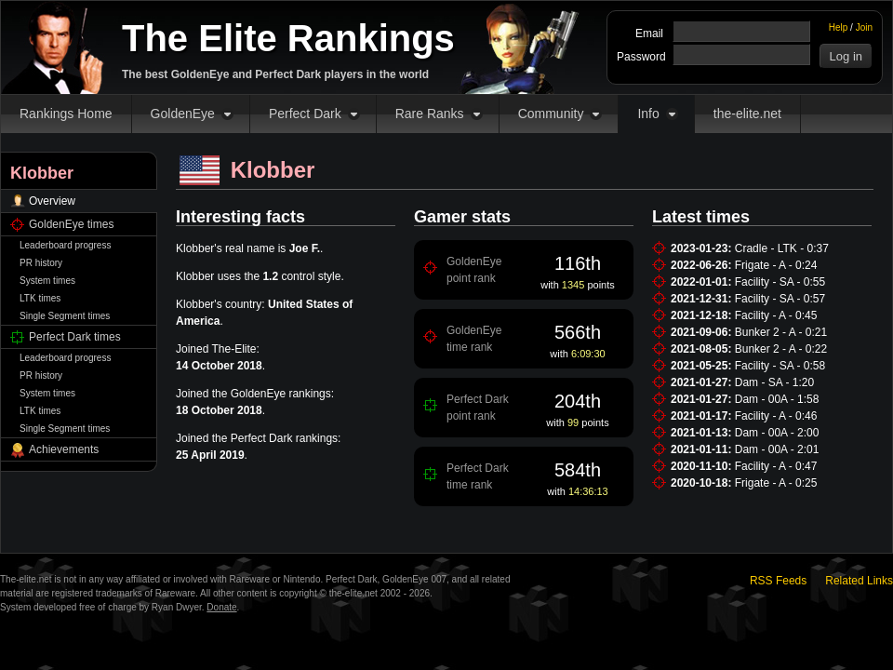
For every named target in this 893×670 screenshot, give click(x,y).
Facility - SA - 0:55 (780, 281)
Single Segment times (65, 316)
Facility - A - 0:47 (776, 466)
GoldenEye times (71, 224)
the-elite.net (747, 113)
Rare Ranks (429, 113)
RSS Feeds (778, 580)
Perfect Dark (305, 113)
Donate (221, 607)
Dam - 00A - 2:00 (777, 432)
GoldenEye (183, 113)
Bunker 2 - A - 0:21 (781, 332)
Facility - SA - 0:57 (780, 298)
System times (47, 280)
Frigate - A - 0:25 (776, 482)
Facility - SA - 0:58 (780, 365)
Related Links (859, 580)
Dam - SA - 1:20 (774, 382)
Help (838, 27)
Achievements (64, 449)
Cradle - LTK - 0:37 (782, 248)
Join (864, 27)
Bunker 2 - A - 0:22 (781, 348)
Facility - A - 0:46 (776, 415)
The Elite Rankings (288, 38)
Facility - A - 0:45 (776, 315)
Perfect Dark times (75, 336)
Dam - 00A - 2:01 (777, 449)
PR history (41, 263)
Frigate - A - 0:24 (776, 265)
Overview (52, 201)
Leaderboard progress (65, 245)
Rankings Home (66, 113)
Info (648, 113)
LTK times (40, 298)
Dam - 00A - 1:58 (777, 399)
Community (551, 113)
